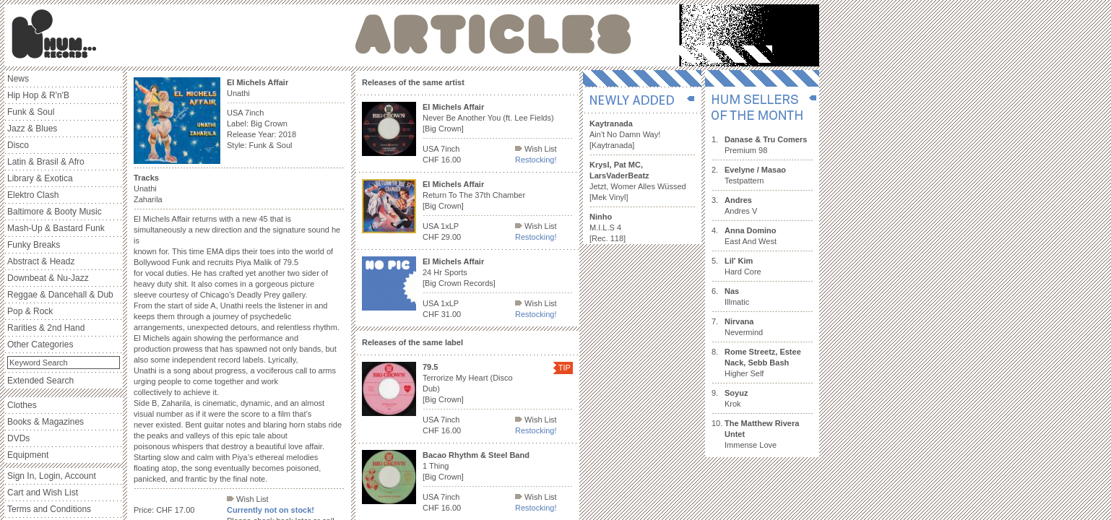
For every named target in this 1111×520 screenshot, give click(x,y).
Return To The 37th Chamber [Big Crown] (474, 195)
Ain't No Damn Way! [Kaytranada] (624, 134)
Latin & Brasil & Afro (46, 162)
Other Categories (40, 344)
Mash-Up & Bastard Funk (56, 228)
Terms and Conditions (49, 509)
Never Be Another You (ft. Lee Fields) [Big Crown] (488, 118)
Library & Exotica (40, 178)
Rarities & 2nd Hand (46, 328)
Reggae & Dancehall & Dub (60, 295)
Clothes (22, 405)
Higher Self (763, 362)
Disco (18, 145)
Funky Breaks (33, 245)
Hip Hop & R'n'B (38, 95)
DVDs (18, 438)
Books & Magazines (45, 422)
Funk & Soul (30, 112)
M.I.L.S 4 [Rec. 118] (607, 227)
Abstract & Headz (40, 261)
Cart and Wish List (42, 493)
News (18, 79)
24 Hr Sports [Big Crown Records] (459, 272)
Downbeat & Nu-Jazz (48, 278)
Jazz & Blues (32, 129)
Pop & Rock (30, 311)
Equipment (27, 455)
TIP (564, 367)
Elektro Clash (33, 195)
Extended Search (40, 381)
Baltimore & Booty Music (54, 212)
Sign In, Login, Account (51, 476)
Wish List (248, 499)
